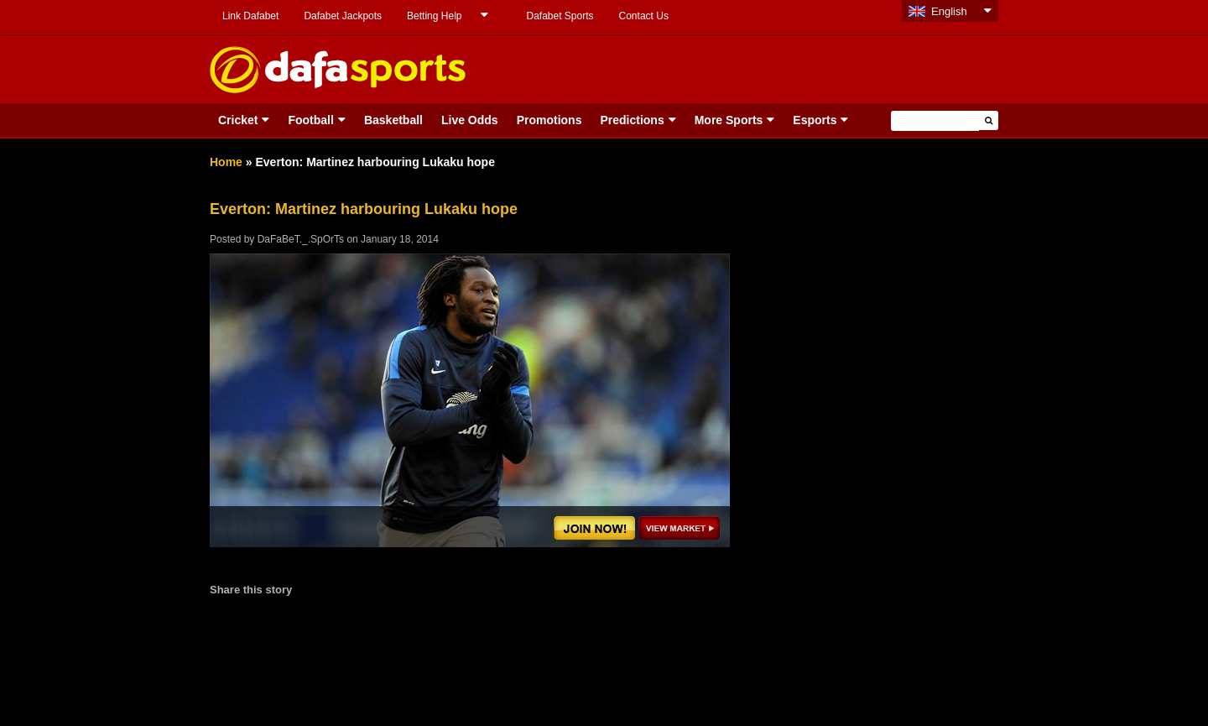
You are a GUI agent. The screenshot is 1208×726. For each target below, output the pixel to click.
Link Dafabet (250, 16)
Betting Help (434, 16)
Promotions (549, 120)
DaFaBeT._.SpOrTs (301, 239)
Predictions (632, 120)
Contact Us (644, 16)
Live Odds (469, 120)
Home (226, 162)
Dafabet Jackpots (343, 16)
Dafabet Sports (559, 16)
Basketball (393, 120)
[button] (988, 120)
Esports (814, 120)
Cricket (238, 120)
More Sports (729, 120)
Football (310, 120)
